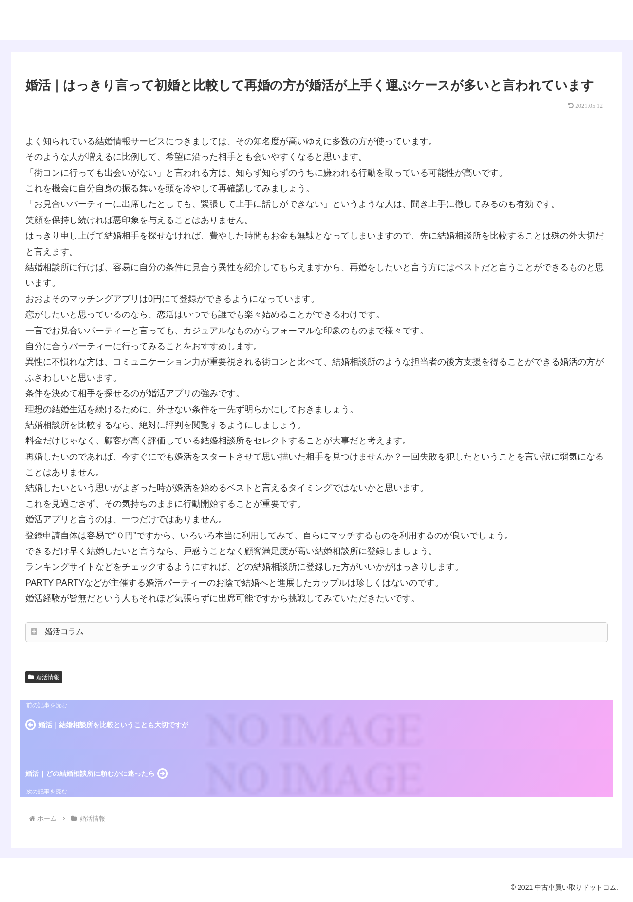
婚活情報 (43, 677)
